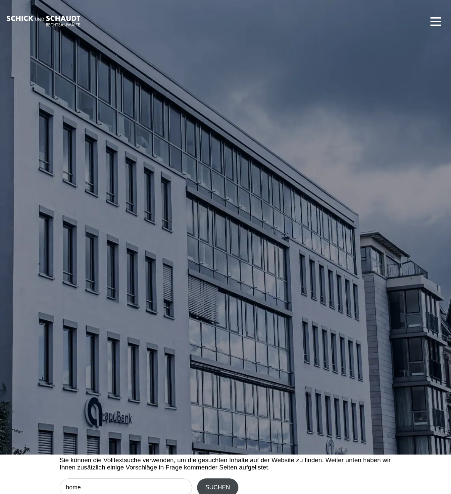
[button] (435, 21)
